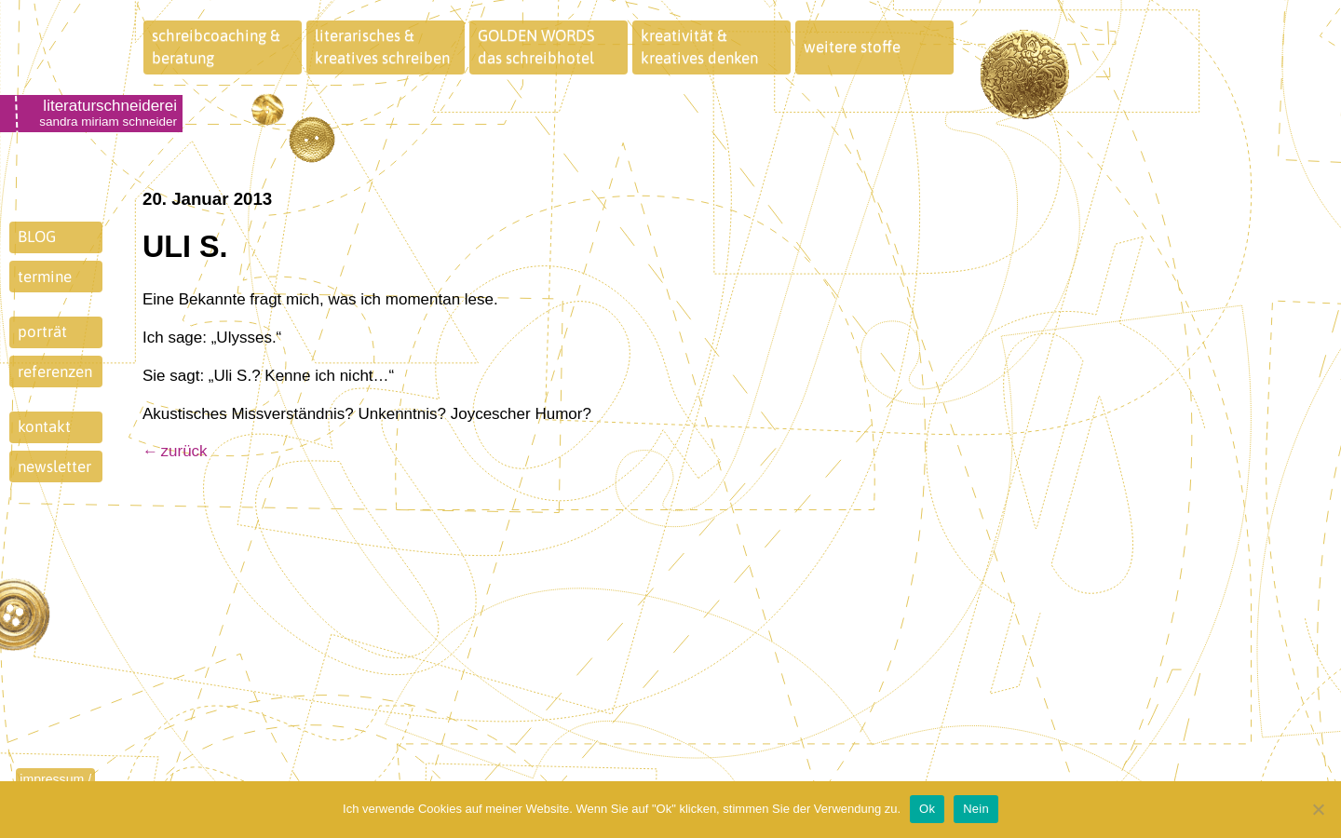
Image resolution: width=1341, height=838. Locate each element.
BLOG (37, 236)
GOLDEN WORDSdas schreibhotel (536, 46)
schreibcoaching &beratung (216, 46)
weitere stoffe (852, 46)
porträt (42, 331)
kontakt (44, 426)
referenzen (55, 371)
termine (45, 276)
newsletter (54, 466)
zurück (184, 451)
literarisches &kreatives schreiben (382, 46)
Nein (976, 809)
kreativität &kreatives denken (699, 46)
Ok (927, 809)
